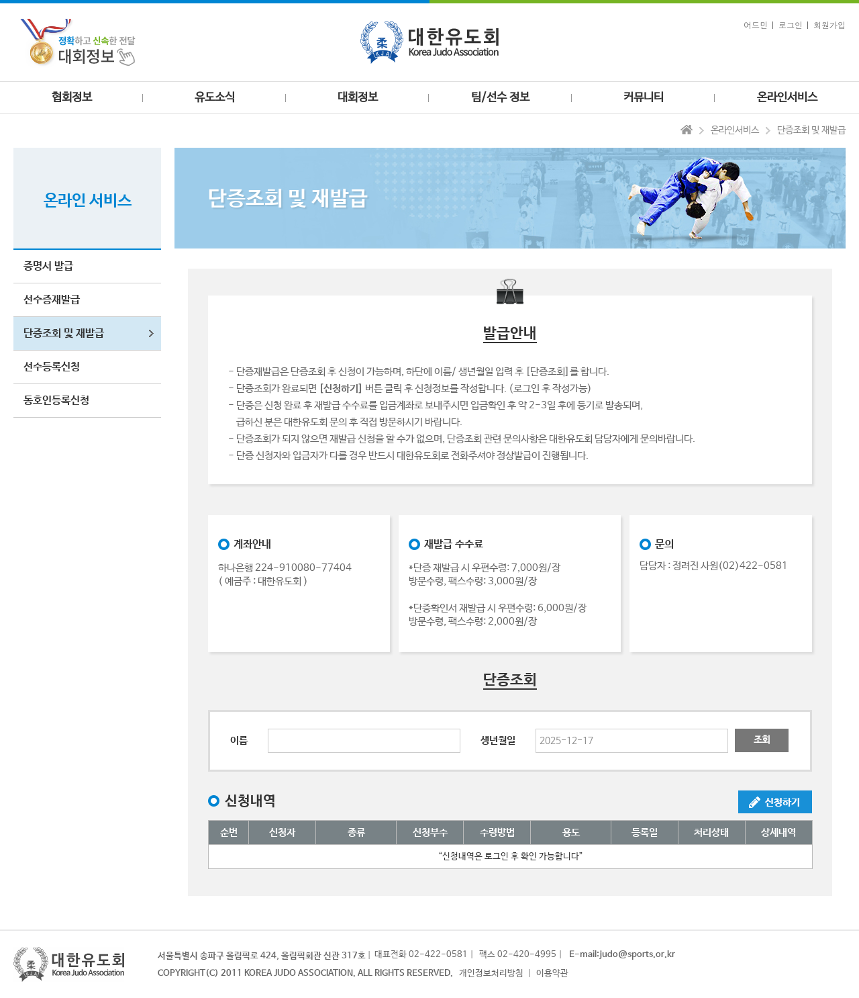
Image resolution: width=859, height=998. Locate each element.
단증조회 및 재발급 (811, 130)
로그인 (790, 24)
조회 (762, 740)
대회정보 (358, 97)
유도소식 (215, 97)
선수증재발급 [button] (51, 299)
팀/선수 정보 (500, 97)
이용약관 (552, 973)
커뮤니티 (643, 97)
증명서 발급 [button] (48, 266)
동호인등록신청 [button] (56, 400)
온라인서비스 (787, 97)
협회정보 (72, 97)
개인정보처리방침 (491, 973)
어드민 (756, 24)
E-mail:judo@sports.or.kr (622, 955)
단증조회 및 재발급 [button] (63, 333)
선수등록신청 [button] (51, 367)
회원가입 (829, 24)
